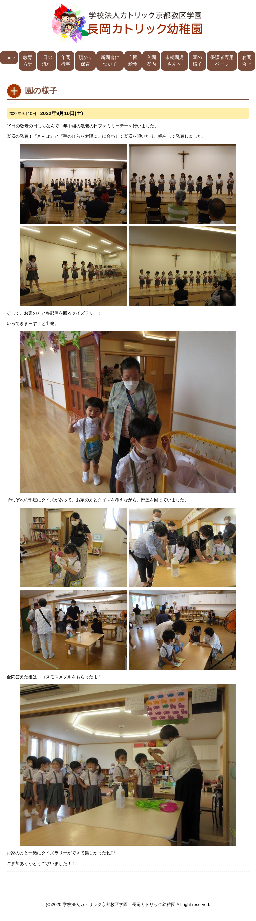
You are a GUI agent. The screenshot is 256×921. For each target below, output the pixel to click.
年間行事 (65, 61)
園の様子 (197, 61)
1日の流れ (46, 61)
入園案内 (151, 61)
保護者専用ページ (222, 61)
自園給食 (133, 61)
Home (9, 57)
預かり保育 (85, 61)
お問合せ (246, 61)
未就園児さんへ (174, 61)
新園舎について (110, 61)
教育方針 (27, 61)
